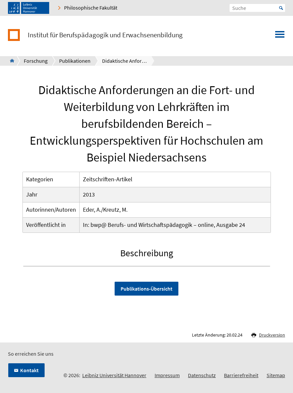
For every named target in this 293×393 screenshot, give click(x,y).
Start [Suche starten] (281, 8)
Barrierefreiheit (241, 375)
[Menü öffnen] (280, 36)
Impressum (167, 375)
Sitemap (276, 375)
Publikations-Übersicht (146, 288)
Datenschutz (202, 375)
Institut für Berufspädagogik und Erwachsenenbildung (105, 35)
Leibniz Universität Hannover (114, 375)
